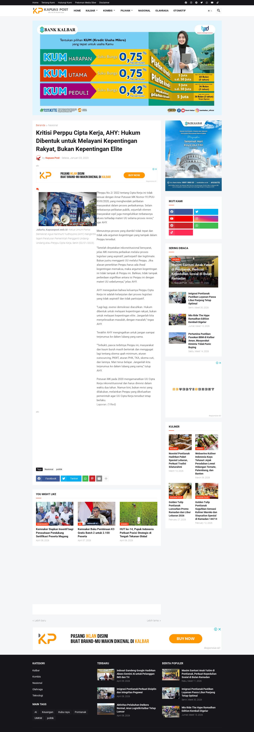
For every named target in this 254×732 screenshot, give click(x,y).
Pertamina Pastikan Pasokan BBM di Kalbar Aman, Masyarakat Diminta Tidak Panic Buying (201, 340)
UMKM (38, 718)
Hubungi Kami (65, 2)
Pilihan (125, 10)
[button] (210, 11)
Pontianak (80, 712)
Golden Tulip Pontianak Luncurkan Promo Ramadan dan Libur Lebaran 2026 (180, 509)
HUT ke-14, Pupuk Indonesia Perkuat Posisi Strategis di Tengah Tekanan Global (137, 533)
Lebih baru (40, 620)
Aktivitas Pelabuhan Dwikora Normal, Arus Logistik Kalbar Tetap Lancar (136, 708)
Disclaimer (104, 2)
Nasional (144, 10)
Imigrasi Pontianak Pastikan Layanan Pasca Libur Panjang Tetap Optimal (202, 298)
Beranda (40, 125)
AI (36, 712)
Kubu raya (64, 712)
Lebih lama (153, 620)
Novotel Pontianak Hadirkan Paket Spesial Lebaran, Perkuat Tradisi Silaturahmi (179, 460)
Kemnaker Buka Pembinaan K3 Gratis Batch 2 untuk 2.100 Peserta (96, 533)
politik (59, 469)
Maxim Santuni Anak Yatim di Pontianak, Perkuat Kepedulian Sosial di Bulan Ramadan (199, 674)
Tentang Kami (48, 2)
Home (35, 2)
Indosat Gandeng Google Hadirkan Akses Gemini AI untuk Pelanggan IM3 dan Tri (136, 674)
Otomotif (179, 10)
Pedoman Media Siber (85, 2)
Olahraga (161, 10)
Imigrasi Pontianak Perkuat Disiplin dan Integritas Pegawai (136, 691)
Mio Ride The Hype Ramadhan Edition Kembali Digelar (199, 318)
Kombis (108, 10)
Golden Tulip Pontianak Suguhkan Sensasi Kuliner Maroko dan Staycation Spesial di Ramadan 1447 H (206, 510)
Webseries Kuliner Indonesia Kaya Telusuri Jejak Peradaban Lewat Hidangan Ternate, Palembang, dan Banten (205, 463)
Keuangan (47, 712)
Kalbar (90, 10)
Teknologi (37, 695)
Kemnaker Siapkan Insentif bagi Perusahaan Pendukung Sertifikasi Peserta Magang (54, 533)
